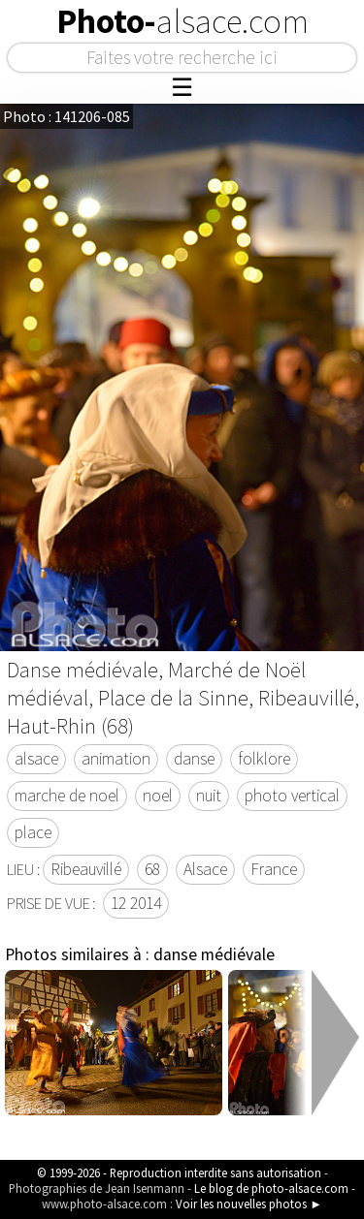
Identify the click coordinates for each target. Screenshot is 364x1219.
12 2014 (136, 903)
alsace (36, 758)
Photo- (182, 21)
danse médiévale (214, 954)
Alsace (205, 869)
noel (158, 795)
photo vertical (292, 795)
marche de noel (67, 795)
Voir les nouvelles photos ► (249, 1203)
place (33, 832)
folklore (264, 758)
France (273, 869)
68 (152, 869)
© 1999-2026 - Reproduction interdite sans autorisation (179, 1172)
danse (194, 758)
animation (116, 758)
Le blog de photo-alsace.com (271, 1188)
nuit (208, 795)
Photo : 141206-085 (66, 116)
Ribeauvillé (85, 869)
